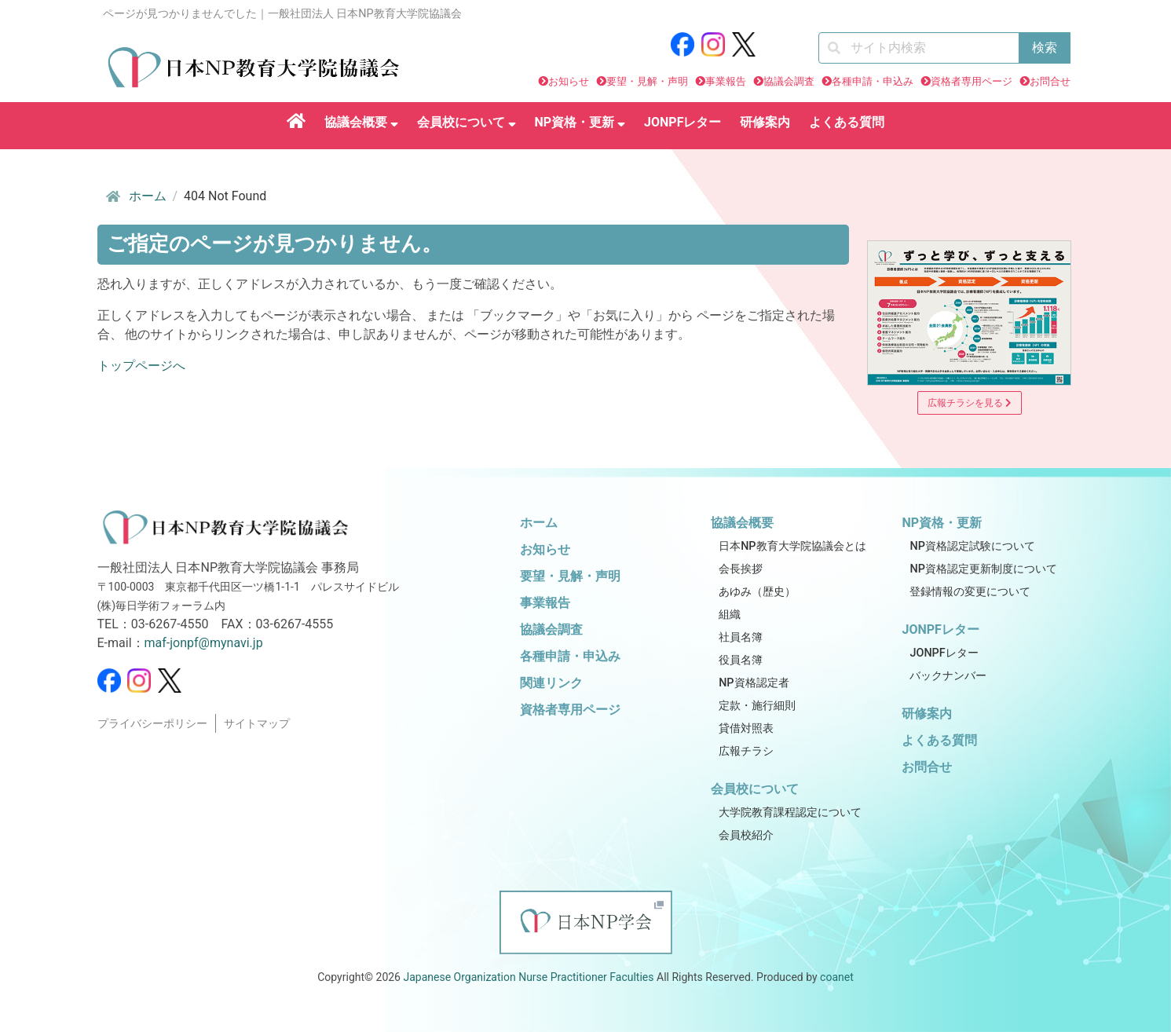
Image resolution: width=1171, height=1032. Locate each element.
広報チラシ (746, 751)
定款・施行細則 (757, 705)
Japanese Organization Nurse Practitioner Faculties (528, 977)
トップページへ (141, 365)
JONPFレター (682, 122)
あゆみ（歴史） (757, 591)
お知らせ (568, 81)
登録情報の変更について (969, 591)
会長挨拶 (741, 569)
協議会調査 (788, 81)
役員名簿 (741, 660)
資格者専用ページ (971, 81)
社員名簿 (741, 637)
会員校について (466, 122)
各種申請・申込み (872, 81)
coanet (837, 977)
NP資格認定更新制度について (982, 569)
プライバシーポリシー (152, 723)
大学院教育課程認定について (790, 812)
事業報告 (725, 81)
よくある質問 (846, 122)
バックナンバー (947, 676)
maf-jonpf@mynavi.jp (204, 642)
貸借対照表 (746, 728)
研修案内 (765, 122)
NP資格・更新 (580, 122)
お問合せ (1050, 81)
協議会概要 (361, 122)
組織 (730, 614)
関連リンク (551, 682)
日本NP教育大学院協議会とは (792, 546)
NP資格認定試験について (971, 546)
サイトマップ (257, 723)
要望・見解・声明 (647, 81)
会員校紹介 (746, 835)
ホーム (135, 196)
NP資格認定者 (754, 683)
